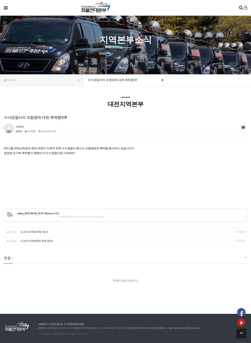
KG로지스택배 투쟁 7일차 (34, 231)
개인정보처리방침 (78, 323)
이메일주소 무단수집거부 (52, 323)
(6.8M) (38, 213)
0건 (19, 131)
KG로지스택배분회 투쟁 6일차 (37, 240)
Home (42, 80)
